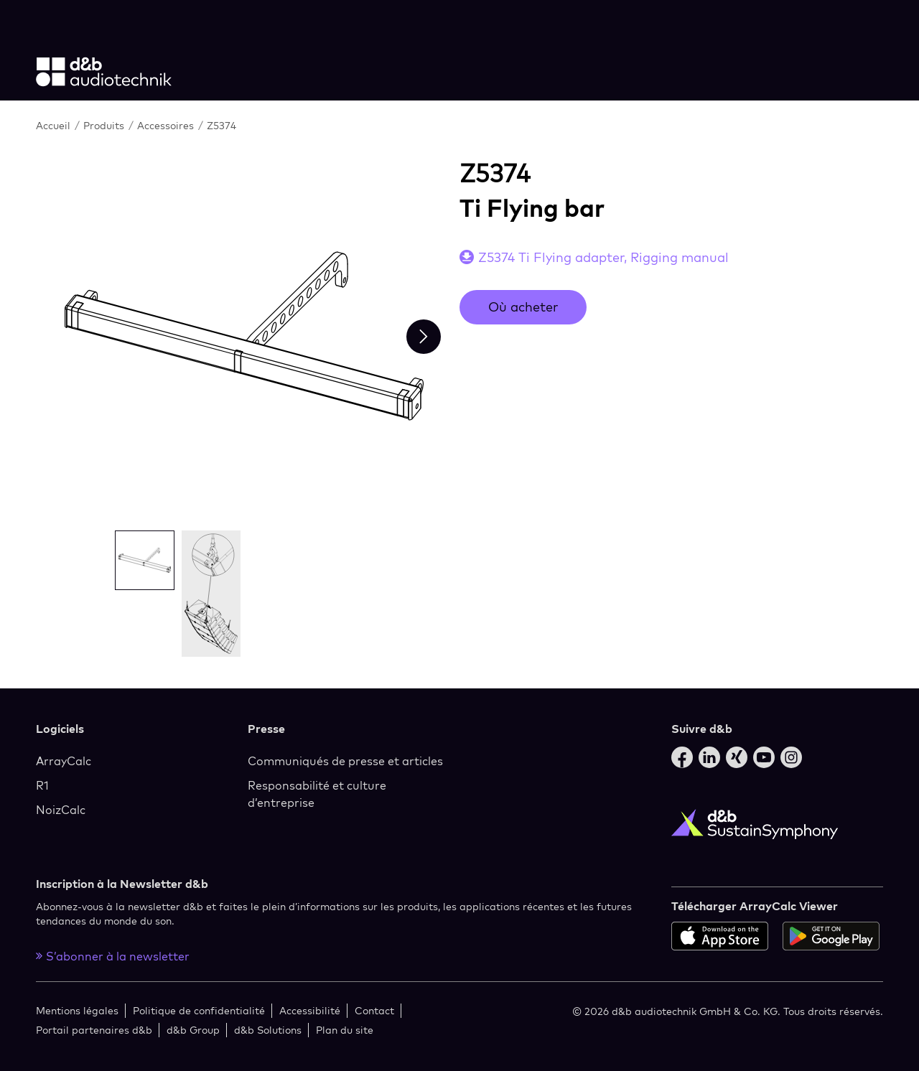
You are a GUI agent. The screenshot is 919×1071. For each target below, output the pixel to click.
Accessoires (167, 125)
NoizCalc (60, 810)
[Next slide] (423, 336)
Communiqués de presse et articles (345, 761)
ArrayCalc (63, 761)
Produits (105, 125)
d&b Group (193, 1030)
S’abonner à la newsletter (113, 956)
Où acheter (523, 307)
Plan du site (344, 1030)
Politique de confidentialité (199, 1010)
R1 (42, 785)
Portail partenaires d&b (94, 1030)
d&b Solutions (268, 1030)
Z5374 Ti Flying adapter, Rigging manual (603, 257)
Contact (374, 1010)
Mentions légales (77, 1010)
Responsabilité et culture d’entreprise (317, 794)
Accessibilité (309, 1010)
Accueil (54, 125)
